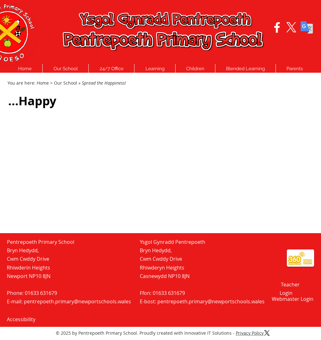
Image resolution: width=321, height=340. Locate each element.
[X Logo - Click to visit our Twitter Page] (291, 27)
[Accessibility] (29, 319)
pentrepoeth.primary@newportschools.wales (77, 301)
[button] (65, 68)
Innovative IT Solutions (208, 333)
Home (43, 83)
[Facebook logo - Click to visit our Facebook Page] (277, 27)
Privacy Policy (250, 333)
